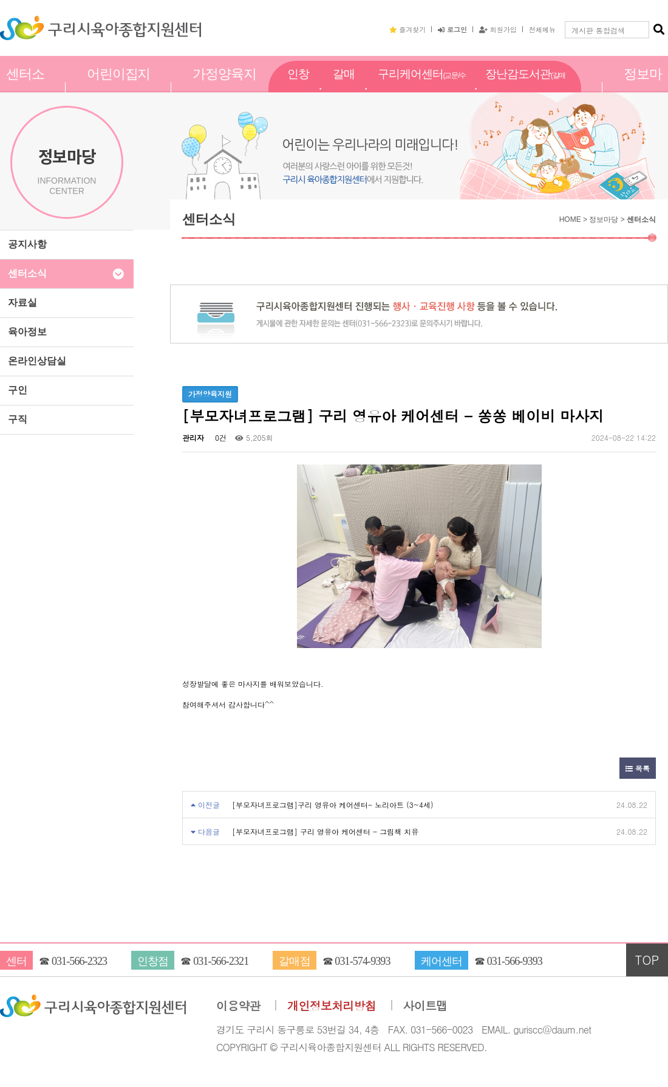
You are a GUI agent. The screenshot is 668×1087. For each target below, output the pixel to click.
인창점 (298, 86)
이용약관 (238, 1005)
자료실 (22, 302)
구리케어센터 (422, 87)
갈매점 (344, 86)
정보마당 (643, 87)
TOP (647, 959)
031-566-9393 (514, 961)
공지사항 (27, 244)
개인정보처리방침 (331, 1005)
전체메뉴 (542, 29)
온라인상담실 (37, 361)
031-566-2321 (220, 961)
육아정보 (27, 331)
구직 (17, 419)
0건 (220, 437)
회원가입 (498, 29)
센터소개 (25, 87)
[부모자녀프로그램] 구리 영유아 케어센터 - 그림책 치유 (325, 831)
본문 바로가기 (0, 0)
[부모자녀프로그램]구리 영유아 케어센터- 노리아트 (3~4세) (333, 804)
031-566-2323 (79, 961)
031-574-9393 (362, 961)
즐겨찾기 (407, 29)
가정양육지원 (224, 87)
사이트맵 (425, 1005)
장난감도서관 (525, 87)
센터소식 (27, 273)
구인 (17, 390)
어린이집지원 (119, 87)
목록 (637, 768)
